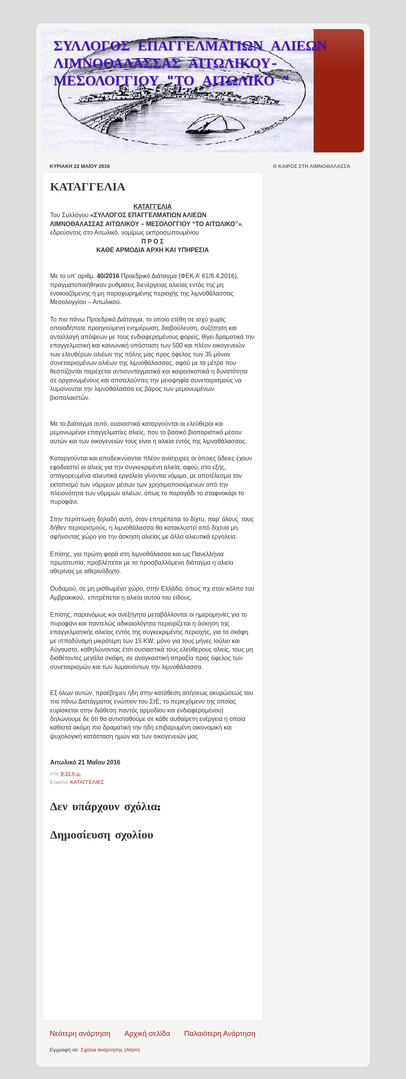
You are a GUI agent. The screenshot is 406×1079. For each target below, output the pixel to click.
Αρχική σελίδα (147, 1033)
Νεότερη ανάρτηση (80, 1033)
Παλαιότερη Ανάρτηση (219, 1033)
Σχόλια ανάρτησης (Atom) (110, 1050)
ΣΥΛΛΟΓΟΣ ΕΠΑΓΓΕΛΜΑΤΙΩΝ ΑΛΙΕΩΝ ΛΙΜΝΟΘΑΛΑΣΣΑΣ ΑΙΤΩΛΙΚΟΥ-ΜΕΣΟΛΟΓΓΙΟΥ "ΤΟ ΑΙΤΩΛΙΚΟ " (190, 64)
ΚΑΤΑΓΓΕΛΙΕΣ (87, 782)
